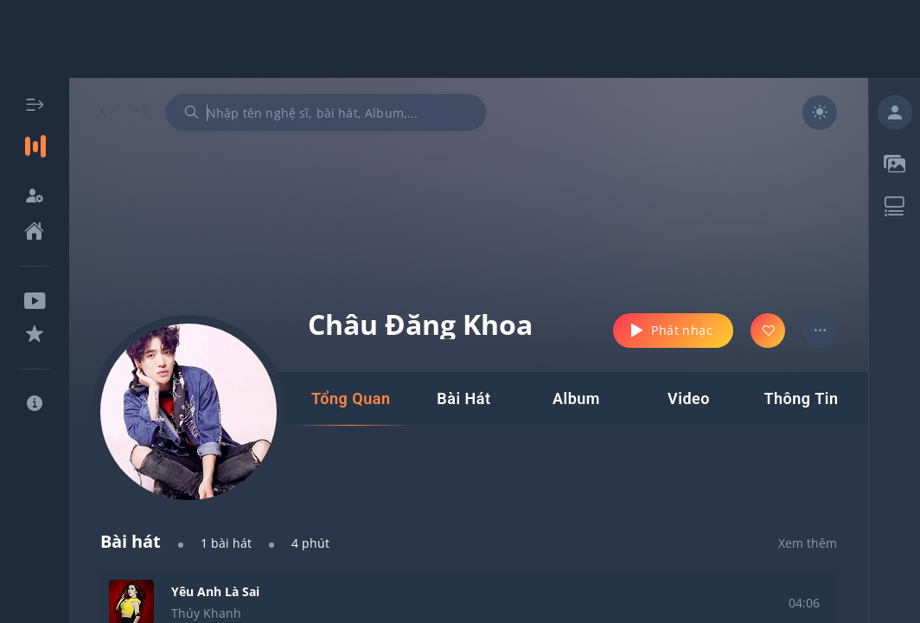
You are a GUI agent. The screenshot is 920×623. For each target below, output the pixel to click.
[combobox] (326, 112)
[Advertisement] (460, 39)
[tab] (350, 399)
